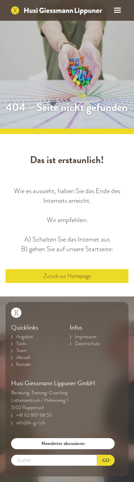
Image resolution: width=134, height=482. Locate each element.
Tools (21, 343)
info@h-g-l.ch (30, 422)
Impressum (85, 336)
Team (21, 350)
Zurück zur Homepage (67, 276)
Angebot (24, 336)
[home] (56, 10)
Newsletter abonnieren (63, 443)
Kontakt (23, 364)
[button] (115, 10)
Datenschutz (87, 343)
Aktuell (23, 357)
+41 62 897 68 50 (34, 415)
